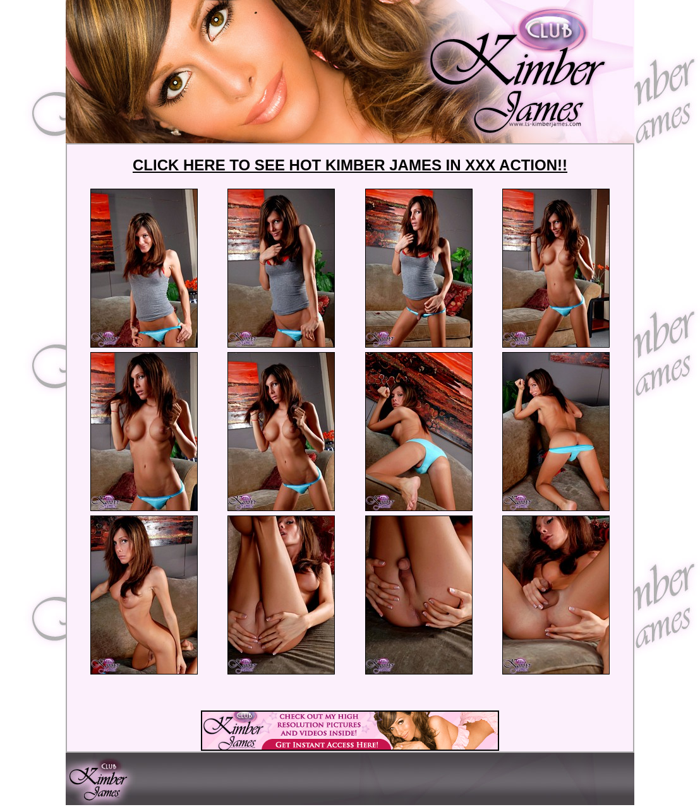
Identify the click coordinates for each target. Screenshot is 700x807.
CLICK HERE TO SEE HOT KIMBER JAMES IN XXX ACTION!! (350, 165)
